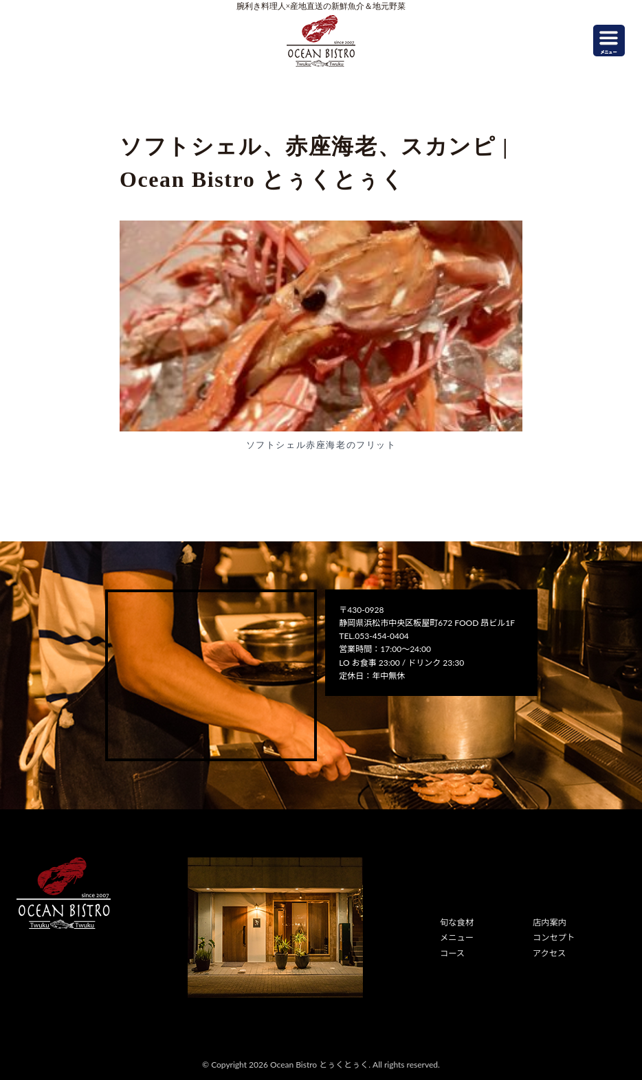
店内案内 (549, 922)
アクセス (549, 952)
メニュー (456, 937)
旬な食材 (456, 922)
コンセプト (553, 937)
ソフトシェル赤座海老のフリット (321, 445)
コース (452, 952)
